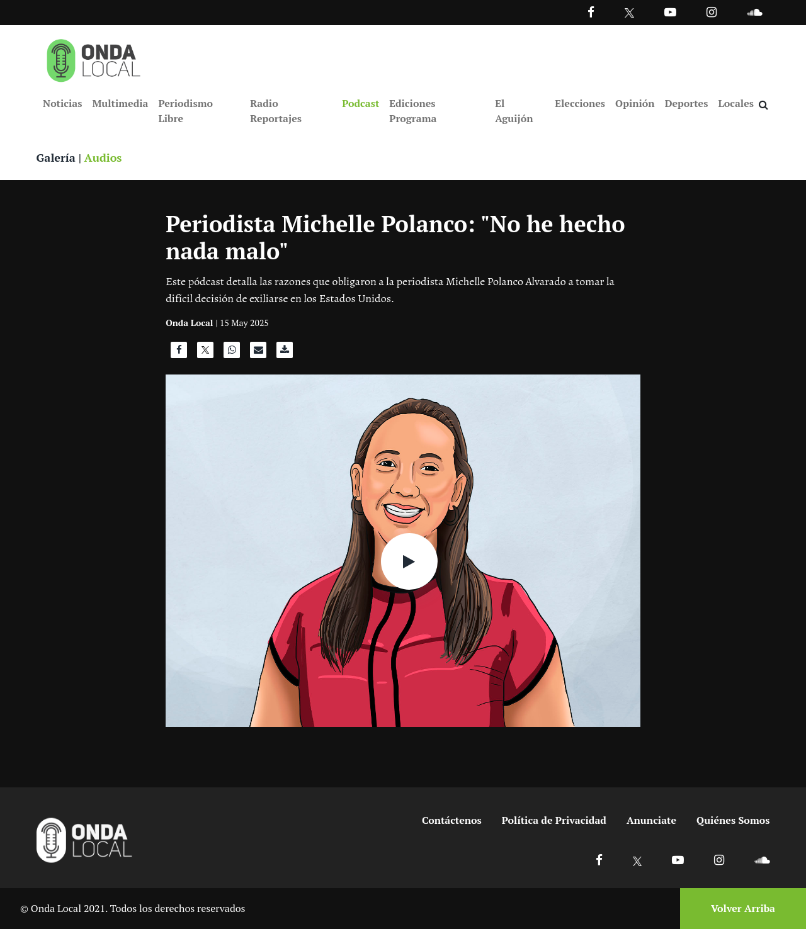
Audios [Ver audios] (103, 157)
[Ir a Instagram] (712, 12)
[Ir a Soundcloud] (761, 859)
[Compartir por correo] (258, 353)
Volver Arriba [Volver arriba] (743, 908)
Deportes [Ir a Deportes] (686, 103)
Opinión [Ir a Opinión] (635, 103)
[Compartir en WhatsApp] (232, 353)
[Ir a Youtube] (670, 12)
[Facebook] (590, 12)
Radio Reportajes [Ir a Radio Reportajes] (276, 110)
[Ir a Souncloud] (754, 12)
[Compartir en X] (205, 353)
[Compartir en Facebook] (179, 353)
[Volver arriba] (739, 908)
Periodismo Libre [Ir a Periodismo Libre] (185, 110)
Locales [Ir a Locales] (736, 103)
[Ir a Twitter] (629, 13)
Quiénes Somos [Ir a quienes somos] (732, 820)
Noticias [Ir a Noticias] (62, 103)
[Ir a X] (637, 859)
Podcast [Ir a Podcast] (360, 103)
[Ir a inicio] (94, 58)
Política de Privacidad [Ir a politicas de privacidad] (554, 820)
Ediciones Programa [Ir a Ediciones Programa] (412, 110)
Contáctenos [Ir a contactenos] (452, 820)
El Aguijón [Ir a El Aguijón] (514, 110)
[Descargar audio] (284, 353)
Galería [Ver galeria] (56, 157)
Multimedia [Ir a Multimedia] (120, 103)
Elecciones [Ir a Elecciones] (580, 103)
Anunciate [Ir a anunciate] (651, 820)
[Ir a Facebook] (599, 859)
